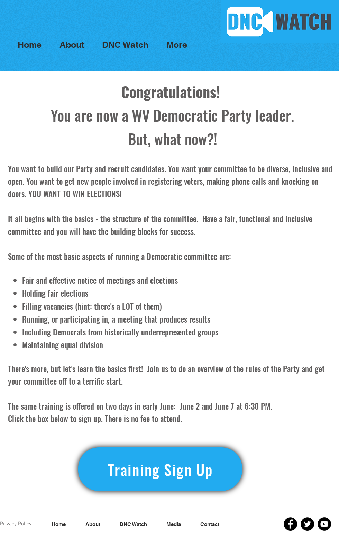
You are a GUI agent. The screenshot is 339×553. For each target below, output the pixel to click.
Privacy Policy (15, 524)
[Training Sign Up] (160, 469)
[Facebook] (290, 524)
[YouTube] (324, 524)
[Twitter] (307, 524)
